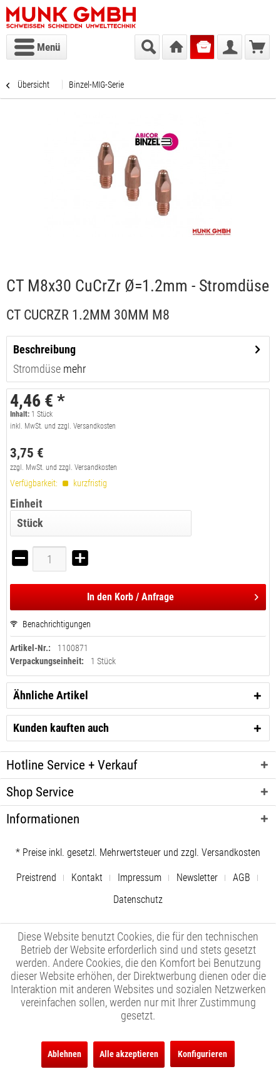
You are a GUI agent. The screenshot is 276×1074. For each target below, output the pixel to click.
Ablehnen (64, 1054)
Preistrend (36, 878)
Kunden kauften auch (61, 727)
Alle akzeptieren (129, 1054)
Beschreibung (44, 349)
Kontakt (87, 878)
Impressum (139, 878)
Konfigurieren (202, 1054)
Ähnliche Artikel (50, 695)
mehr (73, 368)
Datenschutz (138, 899)
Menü (37, 45)
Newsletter (197, 878)
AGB (241, 878)
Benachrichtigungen (50, 624)
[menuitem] (36, 47)
